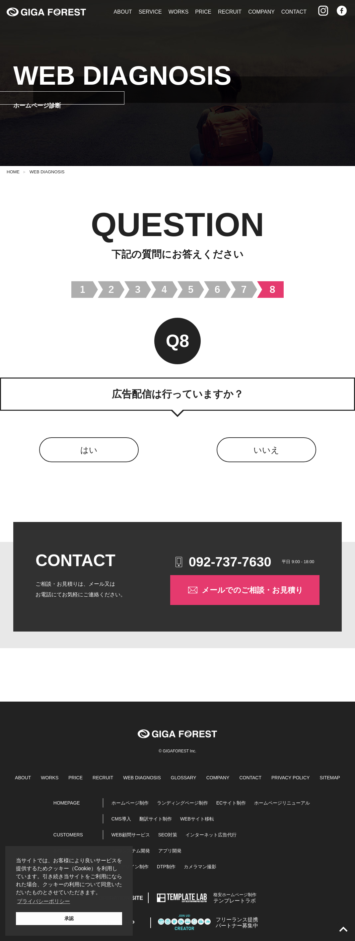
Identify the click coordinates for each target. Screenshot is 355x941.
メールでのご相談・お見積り (245, 590)
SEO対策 (168, 834)
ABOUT (123, 12)
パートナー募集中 (237, 922)
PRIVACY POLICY (290, 777)
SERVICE (150, 12)
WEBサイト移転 (197, 818)
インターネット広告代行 (211, 834)
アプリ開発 (169, 850)
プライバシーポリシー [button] (43, 901)
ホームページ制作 (130, 803)
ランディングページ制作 (182, 803)
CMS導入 (121, 818)
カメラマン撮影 (200, 866)
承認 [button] (69, 918)
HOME (13, 171)
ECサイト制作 (231, 803)
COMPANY (261, 12)
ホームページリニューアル (282, 803)
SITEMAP (330, 777)
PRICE (203, 12)
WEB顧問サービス (130, 834)
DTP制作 (166, 866)
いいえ (266, 450)
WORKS (178, 12)
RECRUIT (230, 12)
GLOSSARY (183, 777)
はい (89, 450)
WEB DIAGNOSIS (47, 171)
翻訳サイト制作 (155, 818)
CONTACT (294, 12)
